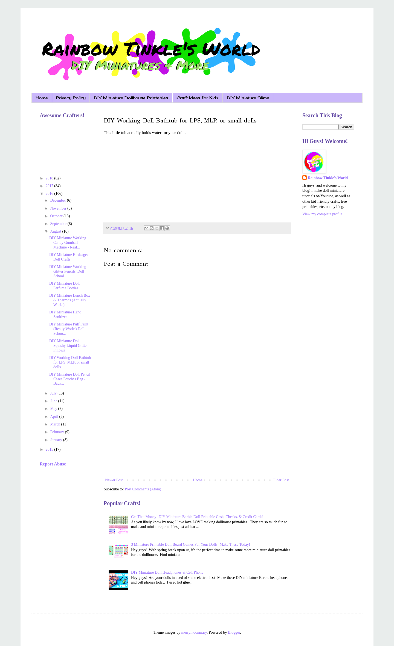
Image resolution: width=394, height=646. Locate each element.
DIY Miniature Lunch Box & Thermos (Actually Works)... (69, 300)
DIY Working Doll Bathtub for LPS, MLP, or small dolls (70, 362)
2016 (50, 193)
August (56, 231)
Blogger (234, 632)
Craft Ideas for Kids (197, 97)
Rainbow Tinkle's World (328, 178)
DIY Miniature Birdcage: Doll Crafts (68, 257)
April (54, 417)
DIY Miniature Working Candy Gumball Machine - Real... (67, 242)
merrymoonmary (194, 632)
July (53, 393)
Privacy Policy (71, 97)
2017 (50, 186)
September (58, 224)
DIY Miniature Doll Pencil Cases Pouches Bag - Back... (69, 379)
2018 (50, 178)
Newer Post (114, 480)
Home (42, 97)
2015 (50, 449)
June (54, 401)
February (57, 432)
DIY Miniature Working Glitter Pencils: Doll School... (67, 271)
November (58, 208)
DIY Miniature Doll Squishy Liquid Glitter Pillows (68, 345)
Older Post (281, 480)
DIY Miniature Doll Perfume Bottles (64, 285)
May (54, 409)
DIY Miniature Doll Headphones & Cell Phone (167, 572)
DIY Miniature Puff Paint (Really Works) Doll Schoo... (68, 329)
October (56, 216)
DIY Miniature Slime (248, 97)
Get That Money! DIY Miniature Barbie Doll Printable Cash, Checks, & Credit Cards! (197, 517)
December (58, 200)
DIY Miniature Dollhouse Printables (131, 97)
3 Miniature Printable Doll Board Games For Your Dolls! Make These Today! (190, 544)
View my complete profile (322, 214)
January (56, 440)
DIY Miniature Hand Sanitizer (65, 314)
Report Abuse (53, 464)
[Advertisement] (197, 431)
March (55, 424)
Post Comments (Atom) (143, 489)
